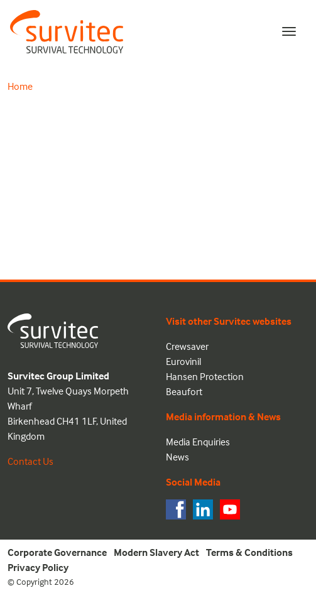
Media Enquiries (198, 441)
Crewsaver (187, 346)
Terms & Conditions (249, 552)
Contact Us (30, 461)
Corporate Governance (57, 552)
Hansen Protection (205, 376)
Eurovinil (183, 361)
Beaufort (184, 391)
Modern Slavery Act (156, 552)
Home (20, 86)
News (177, 456)
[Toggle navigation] (289, 31)
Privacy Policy (38, 567)
